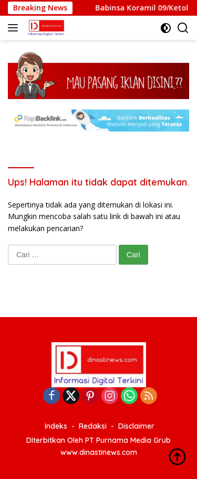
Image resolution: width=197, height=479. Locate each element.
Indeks (56, 426)
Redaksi (93, 426)
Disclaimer (136, 426)
